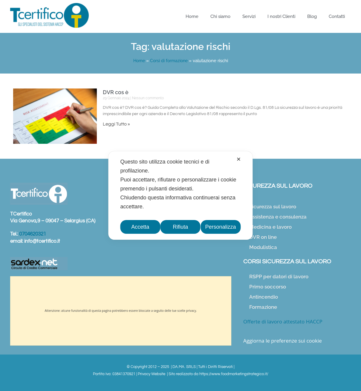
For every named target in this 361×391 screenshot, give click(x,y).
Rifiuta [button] (180, 227)
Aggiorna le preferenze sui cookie (282, 340)
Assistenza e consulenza (278, 217)
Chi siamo (220, 16)
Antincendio (263, 297)
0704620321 (32, 234)
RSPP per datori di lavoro (278, 276)
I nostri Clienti (281, 16)
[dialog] (180, 195)
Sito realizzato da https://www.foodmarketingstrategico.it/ (218, 374)
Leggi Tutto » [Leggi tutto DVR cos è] (116, 124)
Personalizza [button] (220, 227)
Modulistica (263, 247)
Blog (312, 16)
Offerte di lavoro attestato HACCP (282, 321)
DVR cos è (116, 92)
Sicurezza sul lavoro (272, 207)
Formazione (263, 307)
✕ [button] (238, 159)
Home (192, 16)
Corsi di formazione (169, 60)
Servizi (249, 16)
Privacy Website (152, 374)
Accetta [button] (140, 227)
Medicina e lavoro (270, 227)
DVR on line (263, 237)
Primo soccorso (267, 287)
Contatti (337, 16)
